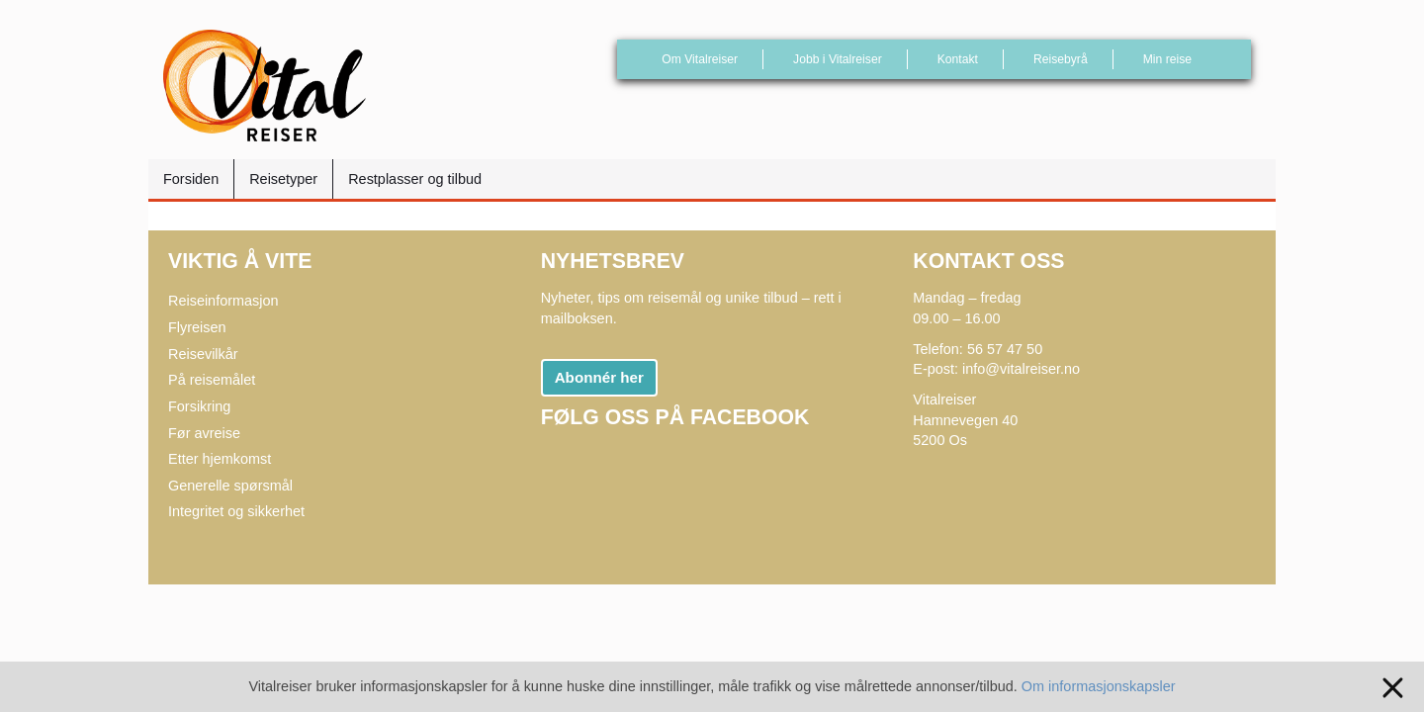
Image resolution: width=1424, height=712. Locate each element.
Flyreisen (197, 327)
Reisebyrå (1060, 59)
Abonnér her (599, 377)
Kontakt (957, 59)
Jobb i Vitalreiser (837, 59)
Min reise (1167, 59)
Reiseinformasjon (223, 301)
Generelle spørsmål (230, 485)
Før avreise (204, 433)
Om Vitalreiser (700, 59)
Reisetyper (283, 179)
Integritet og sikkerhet (236, 511)
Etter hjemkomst (219, 459)
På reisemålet (211, 380)
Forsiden (191, 179)
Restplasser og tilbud (415, 179)
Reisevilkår (203, 354)
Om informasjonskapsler (1099, 686)
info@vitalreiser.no (1021, 369)
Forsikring (199, 406)
